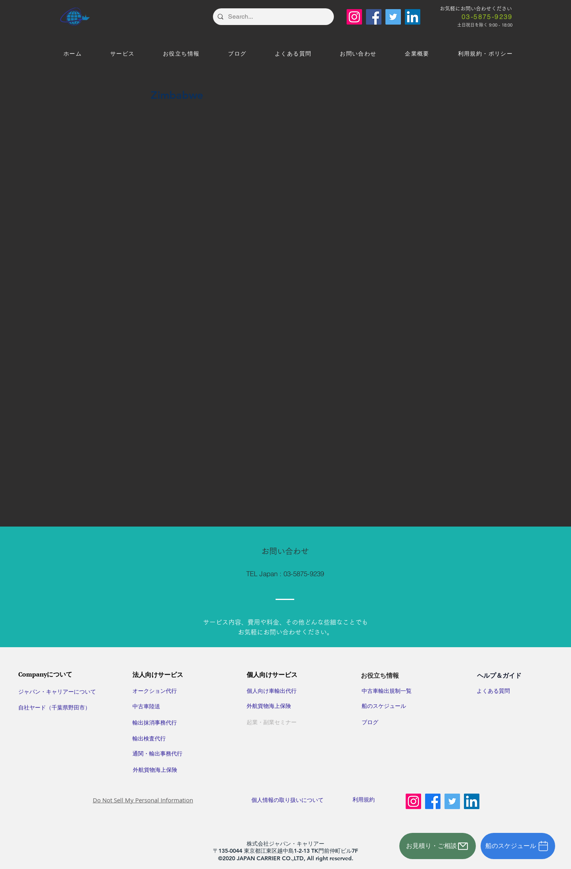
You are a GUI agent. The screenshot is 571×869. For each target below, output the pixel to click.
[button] (122, 54)
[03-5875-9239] (487, 16)
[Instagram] (354, 17)
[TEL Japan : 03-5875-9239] (285, 574)
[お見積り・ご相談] (437, 846)
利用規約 (364, 799)
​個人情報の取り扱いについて (293, 800)
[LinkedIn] (412, 17)
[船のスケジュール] (518, 846)
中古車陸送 (146, 706)
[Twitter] (393, 17)
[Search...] (272, 16)
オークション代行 (154, 690)
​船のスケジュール (384, 705)
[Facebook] (373, 17)
